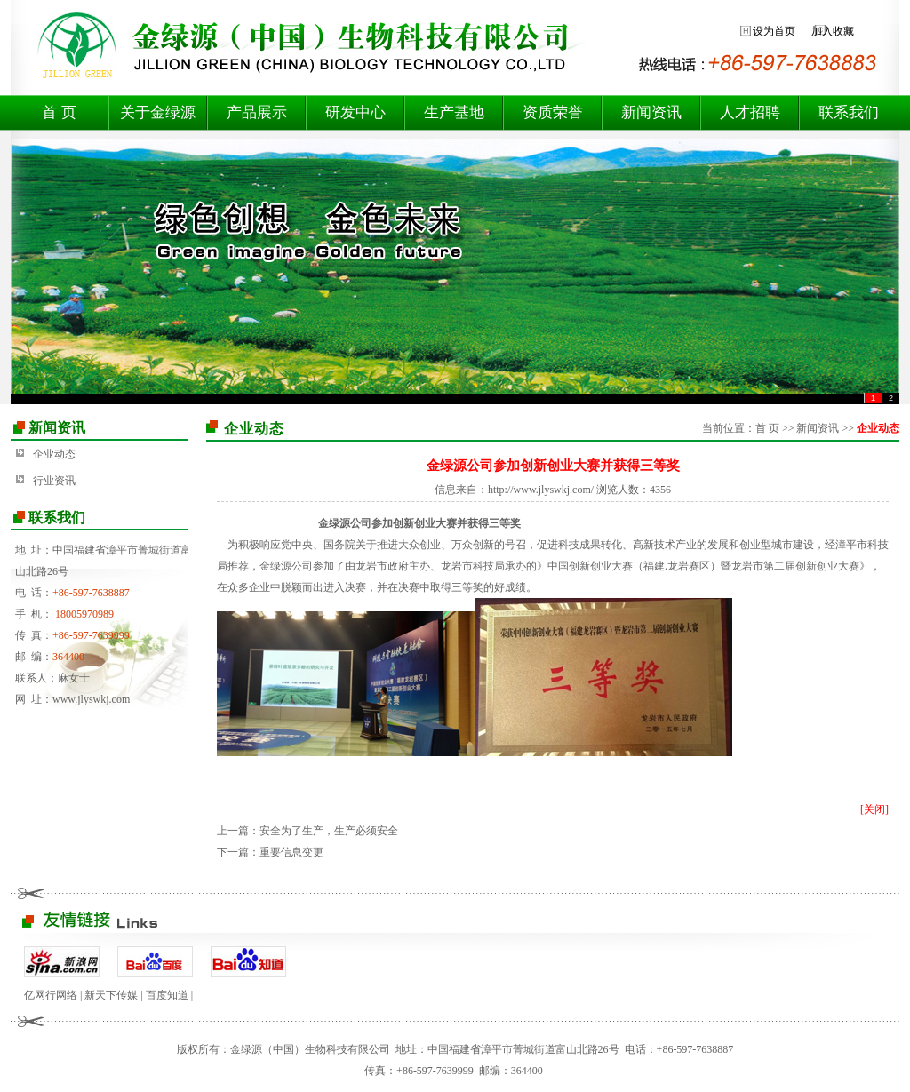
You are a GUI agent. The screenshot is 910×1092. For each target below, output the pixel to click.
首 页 (59, 112)
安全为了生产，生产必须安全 (328, 831)
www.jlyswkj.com (91, 699)
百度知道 (167, 995)
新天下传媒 (111, 995)
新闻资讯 (651, 112)
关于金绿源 (158, 112)
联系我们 (848, 112)
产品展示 (257, 112)
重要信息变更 (291, 852)
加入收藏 (832, 31)
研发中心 (355, 112)
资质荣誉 (553, 112)
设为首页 (774, 31)
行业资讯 (54, 480)
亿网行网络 (50, 995)
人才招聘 (750, 112)
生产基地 (454, 112)
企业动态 (54, 454)
